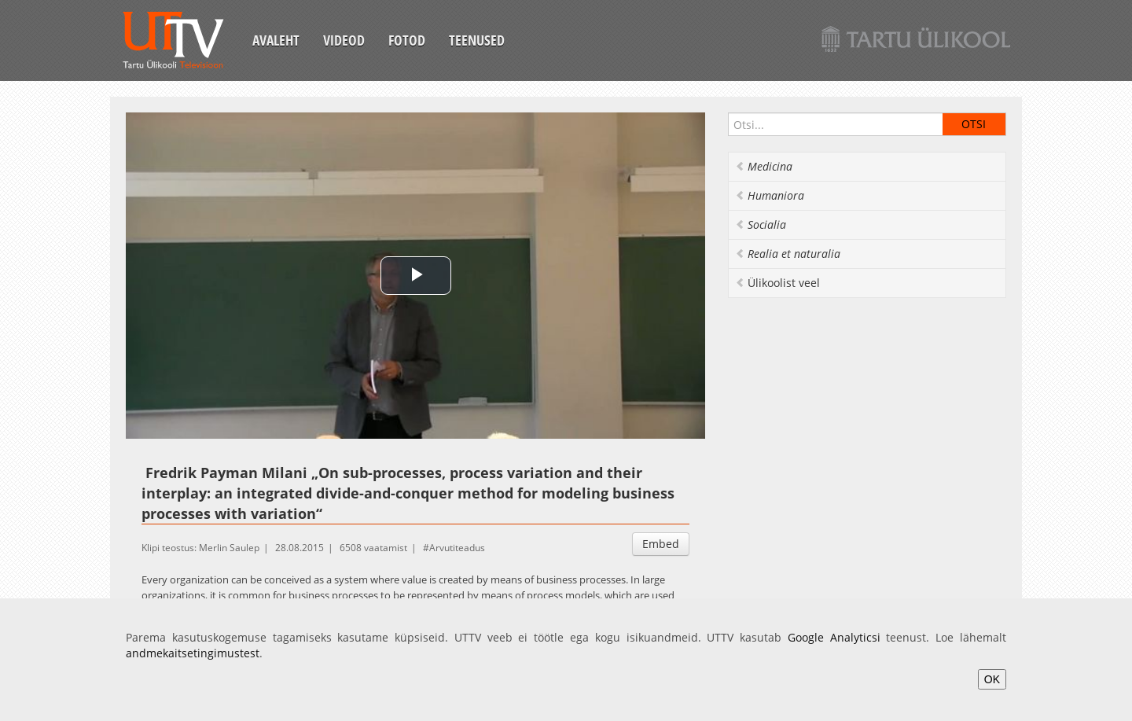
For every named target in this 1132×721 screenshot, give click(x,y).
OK (992, 679)
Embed (660, 543)
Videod (344, 40)
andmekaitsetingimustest (192, 653)
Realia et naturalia (787, 253)
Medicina (763, 166)
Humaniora (769, 195)
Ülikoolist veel (777, 282)
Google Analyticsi (834, 637)
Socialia (760, 224)
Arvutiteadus (457, 547)
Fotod (406, 40)
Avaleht (276, 40)
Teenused (477, 40)
